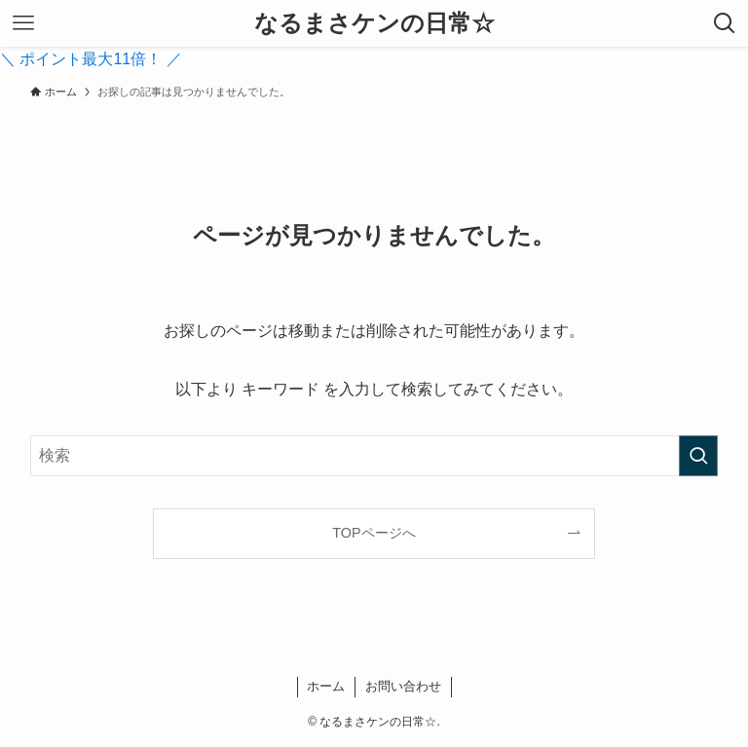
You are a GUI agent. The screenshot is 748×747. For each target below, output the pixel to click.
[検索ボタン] (724, 23)
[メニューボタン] (23, 23)
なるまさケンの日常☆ (374, 23)
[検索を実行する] (698, 455)
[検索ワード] (374, 455)
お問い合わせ (403, 686)
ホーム (326, 686)
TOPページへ (373, 533)
